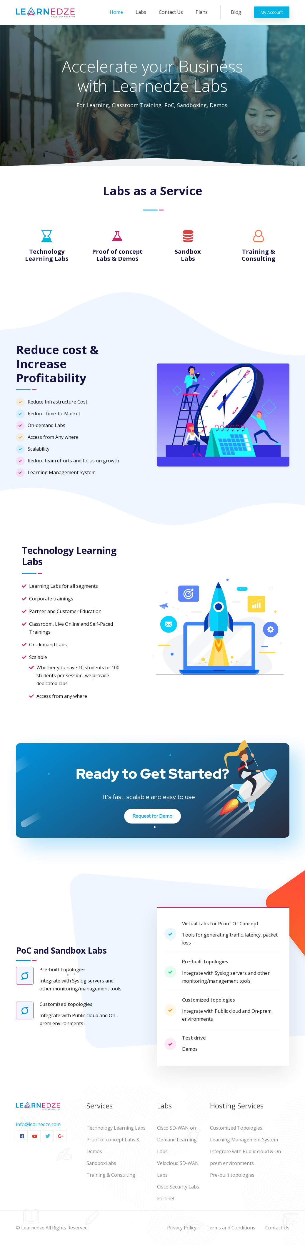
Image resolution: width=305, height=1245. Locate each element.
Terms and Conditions (230, 1227)
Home (117, 11)
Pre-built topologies (232, 1175)
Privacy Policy (181, 1227)
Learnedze (32, 1227)
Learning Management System (244, 1139)
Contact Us (171, 12)
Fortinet (166, 1198)
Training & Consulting (110, 1175)
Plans (202, 12)
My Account (271, 12)
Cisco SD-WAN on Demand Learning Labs (177, 1140)
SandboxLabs (101, 1163)
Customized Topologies (236, 1128)
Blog (236, 12)
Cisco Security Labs (178, 1186)
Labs (141, 12)
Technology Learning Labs (116, 1128)
